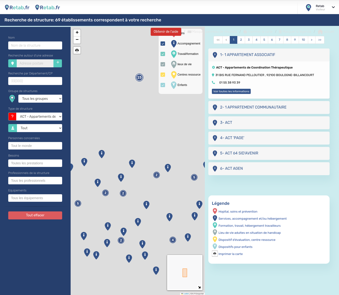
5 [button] (194, 177)
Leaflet (185, 294)
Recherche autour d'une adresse (30, 55)
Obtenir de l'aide (166, 32)
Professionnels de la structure (28, 173)
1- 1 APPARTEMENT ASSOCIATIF (243, 55)
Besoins (13, 155)
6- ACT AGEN (227, 169)
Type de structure (20, 108)
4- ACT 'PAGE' (228, 138)
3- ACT (222, 123)
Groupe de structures (22, 91)
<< (218, 39)
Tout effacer (35, 215)
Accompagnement (185, 44)
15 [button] (139, 77)
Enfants (178, 85)
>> (319, 39)
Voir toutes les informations (231, 91)
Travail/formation (184, 54)
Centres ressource (185, 75)
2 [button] (123, 193)
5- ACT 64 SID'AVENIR (235, 153)
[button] (87, 252)
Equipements (17, 190)
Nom (11, 37)
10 (303, 39)
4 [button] (173, 240)
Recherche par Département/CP (30, 73)
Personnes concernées (24, 138)
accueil (326, 31)
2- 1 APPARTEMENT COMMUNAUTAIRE (249, 107)
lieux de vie (181, 64)
